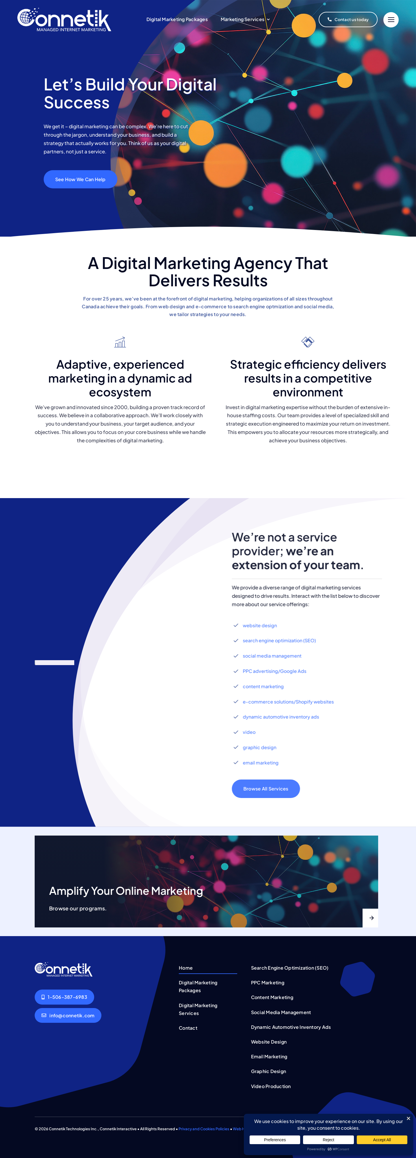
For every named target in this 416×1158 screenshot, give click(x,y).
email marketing (265, 763)
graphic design (264, 747)
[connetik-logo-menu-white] (64, 10)
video (253, 732)
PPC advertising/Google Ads (279, 671)
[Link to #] (391, 19)
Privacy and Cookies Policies (204, 1129)
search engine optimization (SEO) (283, 640)
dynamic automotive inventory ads (285, 717)
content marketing (267, 686)
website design (264, 625)
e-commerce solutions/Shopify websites (292, 702)
